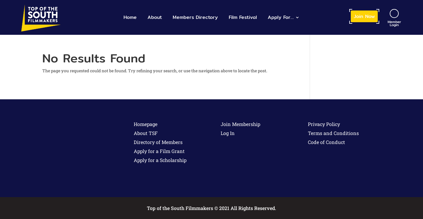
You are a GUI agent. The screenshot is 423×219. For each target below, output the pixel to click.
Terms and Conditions (333, 133)
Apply (280, 17)
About (154, 17)
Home (130, 17)
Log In (228, 133)
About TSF (146, 133)
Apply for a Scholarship (160, 160)
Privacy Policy (324, 124)
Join (364, 16)
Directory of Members (158, 142)
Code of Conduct (326, 142)
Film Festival (243, 17)
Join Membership (240, 124)
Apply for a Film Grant (159, 151)
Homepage (145, 124)
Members (195, 17)
